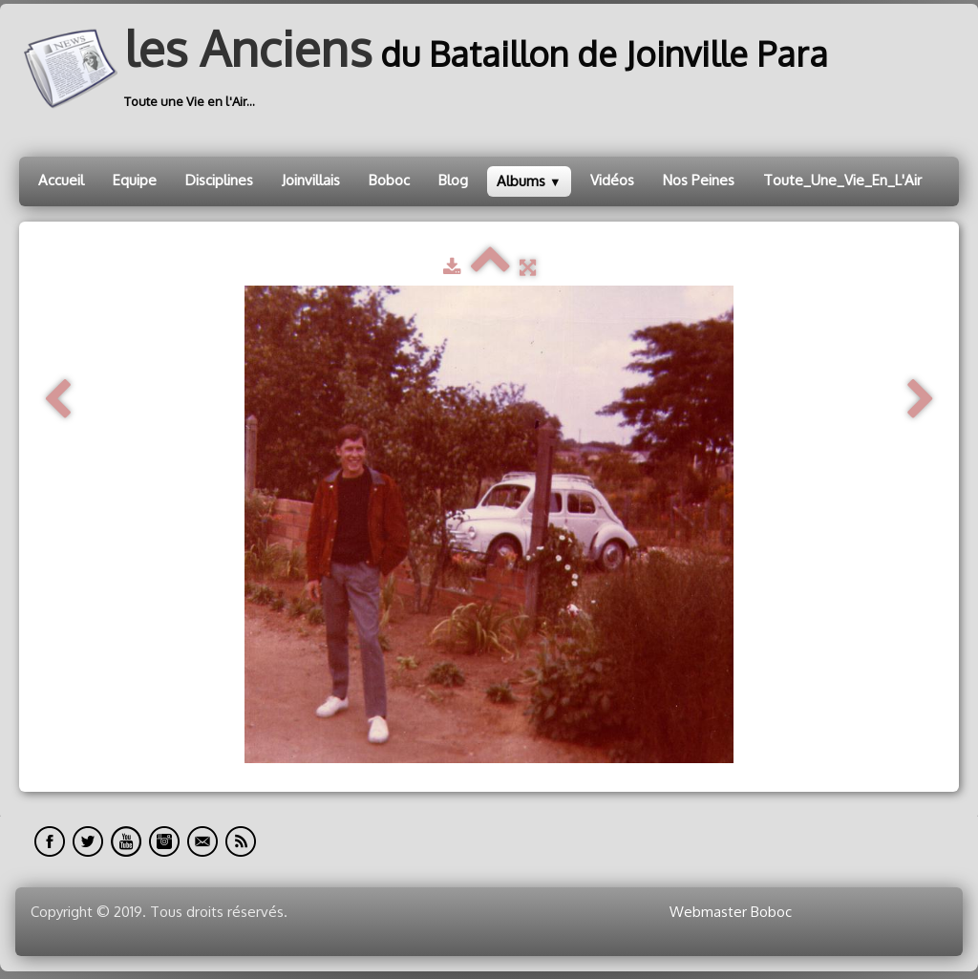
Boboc (389, 180)
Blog (453, 180)
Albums (529, 181)
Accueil (61, 180)
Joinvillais (311, 180)
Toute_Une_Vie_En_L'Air (842, 180)
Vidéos (612, 180)
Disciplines (219, 180)
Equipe (135, 180)
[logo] (430, 68)
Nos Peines (698, 180)
